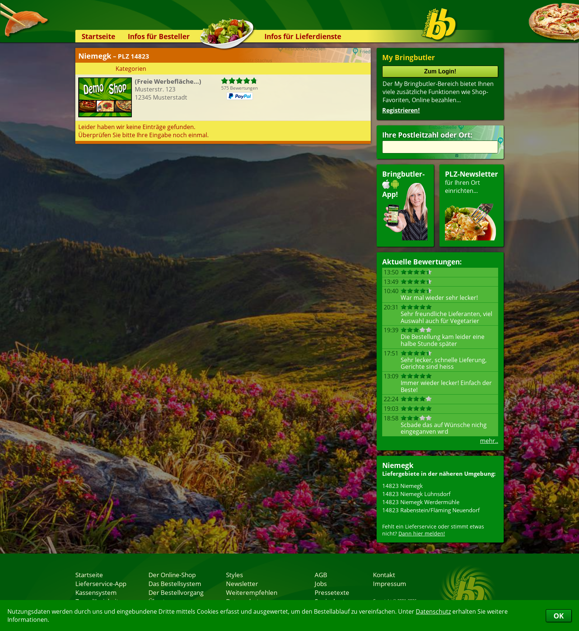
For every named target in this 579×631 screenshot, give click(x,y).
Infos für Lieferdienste (302, 36)
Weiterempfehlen (251, 592)
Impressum (389, 583)
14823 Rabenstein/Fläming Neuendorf (431, 510)
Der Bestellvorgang (175, 592)
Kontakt (384, 574)
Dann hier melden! (421, 533)
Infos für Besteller (159, 36)
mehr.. (489, 441)
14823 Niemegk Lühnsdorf (416, 493)
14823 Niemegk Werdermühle (420, 502)
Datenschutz (433, 611)
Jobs (321, 583)
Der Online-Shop (172, 574)
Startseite (98, 36)
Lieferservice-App (100, 583)
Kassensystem (96, 592)
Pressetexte (332, 592)
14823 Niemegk (402, 485)
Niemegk (398, 465)
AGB (321, 574)
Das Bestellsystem (174, 583)
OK (559, 615)
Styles (234, 574)
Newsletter (242, 583)
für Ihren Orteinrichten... (471, 204)
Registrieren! (401, 110)
